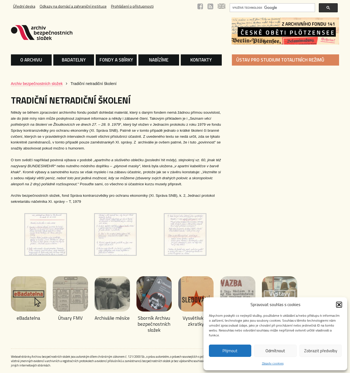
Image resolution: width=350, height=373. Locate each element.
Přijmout (230, 351)
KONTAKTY (201, 59)
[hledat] (271, 8)
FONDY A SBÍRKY (116, 59)
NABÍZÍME (158, 59)
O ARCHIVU (31, 59)
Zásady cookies (273, 363)
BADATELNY (74, 59)
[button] (339, 304)
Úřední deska (24, 6)
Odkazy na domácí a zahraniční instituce (73, 6)
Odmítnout (275, 351)
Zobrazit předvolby (320, 351)
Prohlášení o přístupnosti (132, 6)
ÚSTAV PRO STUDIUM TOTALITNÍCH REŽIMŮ (280, 59)
